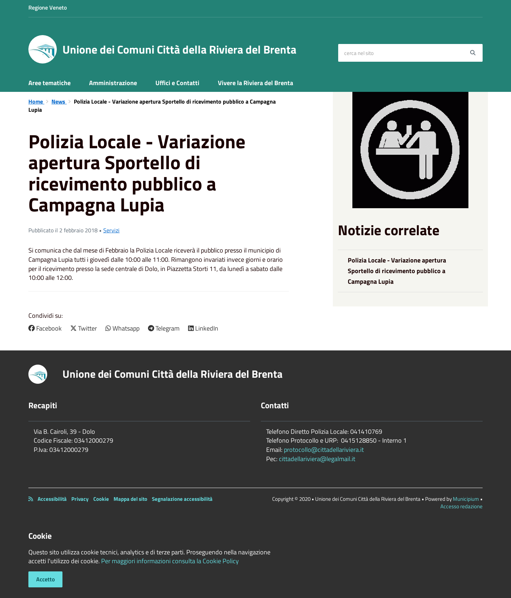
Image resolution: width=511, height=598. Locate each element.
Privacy (80, 499)
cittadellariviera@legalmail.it (317, 459)
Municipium (466, 499)
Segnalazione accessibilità (182, 499)
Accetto (45, 579)
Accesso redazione (461, 506)
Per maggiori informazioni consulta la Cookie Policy (170, 561)
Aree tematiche (49, 83)
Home (36, 101)
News (59, 101)
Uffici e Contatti (177, 83)
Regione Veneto (47, 7)
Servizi (111, 230)
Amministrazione (113, 83)
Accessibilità (52, 499)
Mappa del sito (130, 499)
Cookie (101, 499)
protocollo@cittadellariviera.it (324, 449)
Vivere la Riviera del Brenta (255, 83)
